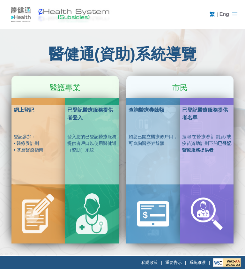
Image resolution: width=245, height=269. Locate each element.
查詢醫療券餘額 (146, 110)
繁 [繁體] (212, 14)
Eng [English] (224, 14)
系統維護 (197, 262)
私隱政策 (149, 262)
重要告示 (173, 262)
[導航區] (235, 14)
